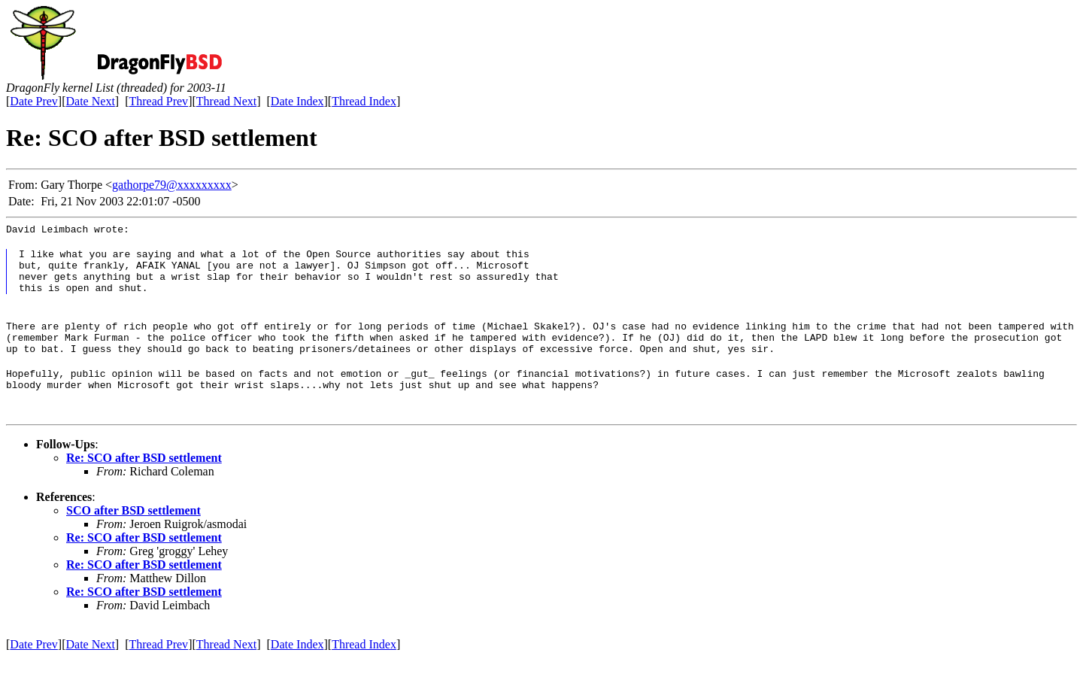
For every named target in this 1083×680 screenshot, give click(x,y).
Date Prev (34, 101)
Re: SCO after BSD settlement (144, 480)
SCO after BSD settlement (133, 533)
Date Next (90, 101)
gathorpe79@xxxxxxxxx (172, 184)
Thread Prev (158, 101)
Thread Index (364, 101)
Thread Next (226, 101)
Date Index (297, 101)
